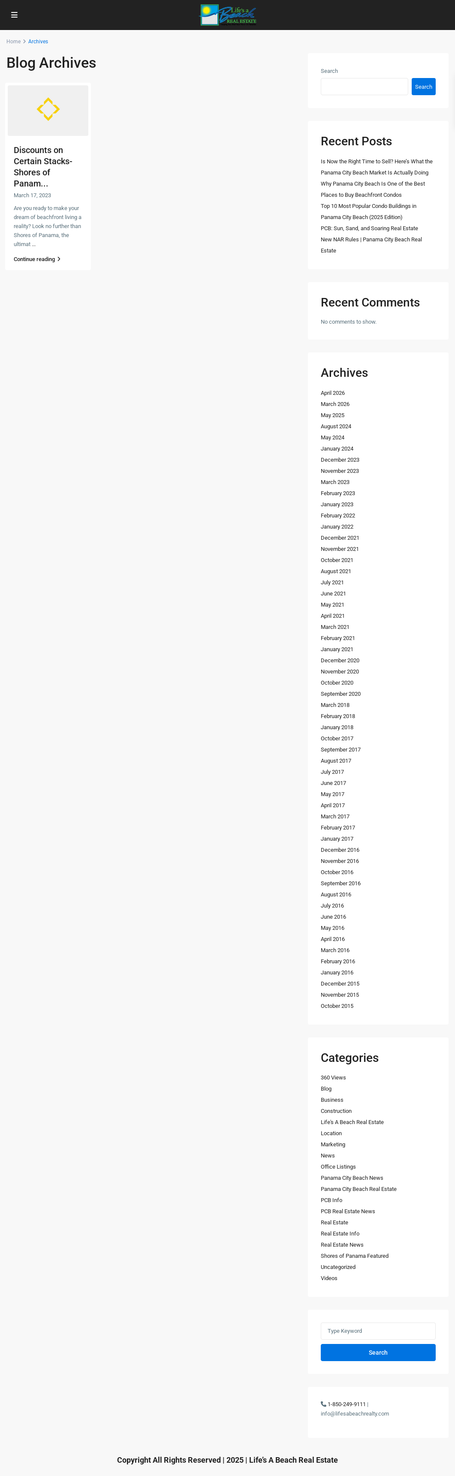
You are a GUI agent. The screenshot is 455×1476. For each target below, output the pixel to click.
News (328, 1155)
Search (329, 71)
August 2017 (336, 761)
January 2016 (337, 972)
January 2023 (337, 504)
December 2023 (340, 460)
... (34, 244)
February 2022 (338, 515)
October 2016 (337, 872)
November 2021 (340, 549)
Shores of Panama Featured (355, 1256)
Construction (336, 1111)
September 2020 (341, 694)
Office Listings (338, 1166)
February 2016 (338, 961)
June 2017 (333, 783)
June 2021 (333, 593)
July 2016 (332, 905)
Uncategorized (338, 1267)
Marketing (333, 1144)
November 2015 (340, 995)
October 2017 (337, 738)
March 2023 (335, 482)
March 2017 (335, 816)
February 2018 (338, 716)
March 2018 (335, 705)
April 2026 (333, 393)
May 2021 (332, 604)
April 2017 (333, 805)
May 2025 (332, 415)
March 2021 (335, 627)
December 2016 (340, 850)
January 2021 (337, 649)
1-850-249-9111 (347, 1404)
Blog (326, 1088)
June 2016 (333, 917)
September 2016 (341, 883)
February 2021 (338, 638)
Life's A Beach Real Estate (352, 1122)
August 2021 (336, 571)
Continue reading (37, 259)
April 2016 (333, 939)
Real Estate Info (340, 1233)
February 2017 (338, 827)
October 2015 (337, 1006)
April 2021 (333, 616)
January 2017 (337, 839)
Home (13, 42)
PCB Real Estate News (348, 1211)
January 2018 (337, 727)
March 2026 (335, 404)
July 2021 (332, 582)
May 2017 (332, 794)
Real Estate (334, 1222)
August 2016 (336, 894)
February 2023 (338, 493)
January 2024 (337, 448)
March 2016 (335, 950)
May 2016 (332, 928)
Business (332, 1100)
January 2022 (337, 526)
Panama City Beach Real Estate (359, 1189)
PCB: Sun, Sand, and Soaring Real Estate (369, 228)
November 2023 (340, 471)
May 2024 (332, 437)
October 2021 (337, 560)
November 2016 (340, 861)
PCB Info (331, 1200)
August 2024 (336, 426)
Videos (329, 1278)
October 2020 (337, 682)
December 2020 (340, 660)
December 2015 (340, 983)
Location (331, 1133)
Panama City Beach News (352, 1178)
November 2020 (340, 671)
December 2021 (340, 538)
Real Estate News (342, 1245)
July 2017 (332, 772)
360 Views (333, 1077)
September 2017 (341, 749)
